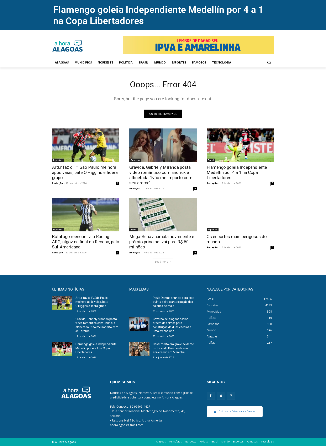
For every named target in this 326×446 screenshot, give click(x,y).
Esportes (58, 160)
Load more (163, 261)
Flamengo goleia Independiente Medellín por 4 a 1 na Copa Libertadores (237, 172)
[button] (269, 62)
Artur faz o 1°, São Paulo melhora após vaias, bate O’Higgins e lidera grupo (85, 172)
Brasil (211, 160)
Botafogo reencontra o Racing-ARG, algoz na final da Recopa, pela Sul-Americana (85, 241)
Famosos (135, 160)
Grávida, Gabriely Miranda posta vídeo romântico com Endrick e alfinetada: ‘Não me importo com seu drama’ (160, 175)
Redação (57, 183)
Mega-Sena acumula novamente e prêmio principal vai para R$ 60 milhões (161, 241)
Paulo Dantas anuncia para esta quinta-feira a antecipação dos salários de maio (173, 302)
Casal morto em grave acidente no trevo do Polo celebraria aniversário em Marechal (173, 348)
